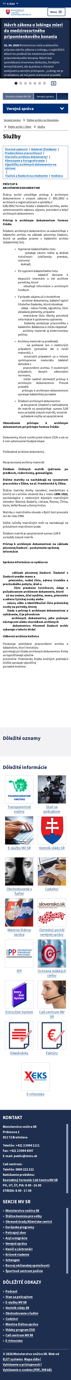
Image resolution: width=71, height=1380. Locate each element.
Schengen (12, 1260)
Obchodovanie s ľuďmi (21, 1313)
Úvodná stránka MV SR (18, 96)
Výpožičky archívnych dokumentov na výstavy (30, 166)
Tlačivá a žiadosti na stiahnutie (26, 176)
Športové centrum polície (24, 1271)
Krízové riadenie (17, 1254)
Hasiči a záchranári (19, 1249)
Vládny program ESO (20, 1330)
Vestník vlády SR (17, 1308)
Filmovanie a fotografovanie (25, 160)
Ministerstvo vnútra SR (22, 1211)
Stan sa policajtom (19, 1297)
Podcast (11, 1291)
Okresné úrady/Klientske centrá (28, 1222)
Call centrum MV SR (19, 1335)
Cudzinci (11, 1319)
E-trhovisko (14, 1341)
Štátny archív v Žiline (19, 126)
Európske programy (19, 1227)
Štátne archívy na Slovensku (43, 120)
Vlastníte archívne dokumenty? (26, 157)
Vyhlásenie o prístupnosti (21, 1364)
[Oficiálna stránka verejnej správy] (13, 3)
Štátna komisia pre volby (23, 1216)
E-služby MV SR (16, 1302)
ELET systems (13, 1359)
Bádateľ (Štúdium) (44, 149)
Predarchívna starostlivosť (23, 153)
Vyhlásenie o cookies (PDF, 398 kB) (27, 1370)
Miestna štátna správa (21, 1324)
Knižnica (57, 176)
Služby (41, 126)
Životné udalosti (16, 149)
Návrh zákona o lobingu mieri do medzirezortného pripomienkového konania (33, 30)
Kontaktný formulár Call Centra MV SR (30, 1180)
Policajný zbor (15, 1232)
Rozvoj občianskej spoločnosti (27, 1265)
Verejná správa (45, 96)
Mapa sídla (32, 1359)
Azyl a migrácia (16, 1238)
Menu (56, 12)
